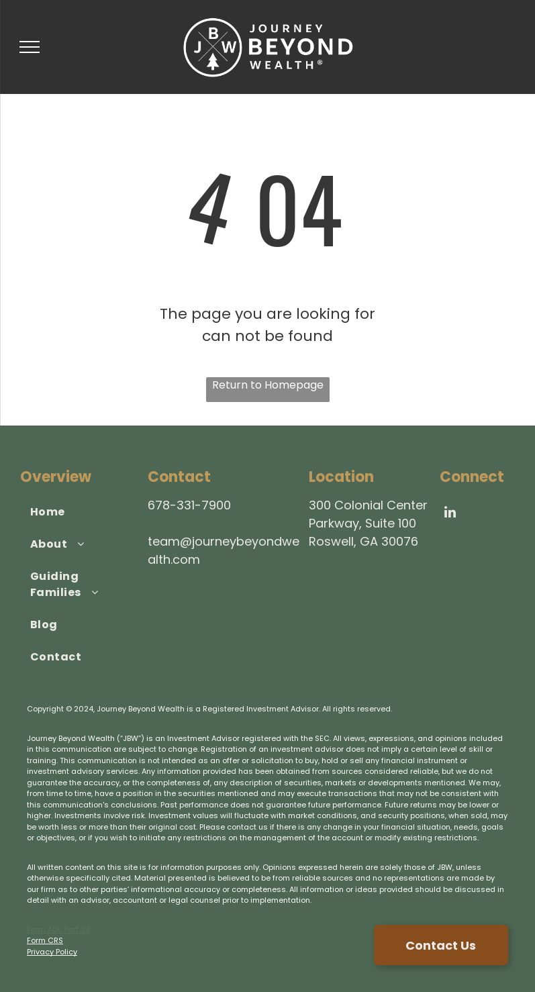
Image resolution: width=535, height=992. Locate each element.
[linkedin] (450, 514)
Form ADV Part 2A (58, 929)
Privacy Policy (52, 951)
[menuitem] (78, 512)
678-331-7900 (189, 505)
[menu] (29, 47)
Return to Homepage (268, 385)
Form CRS (45, 940)
